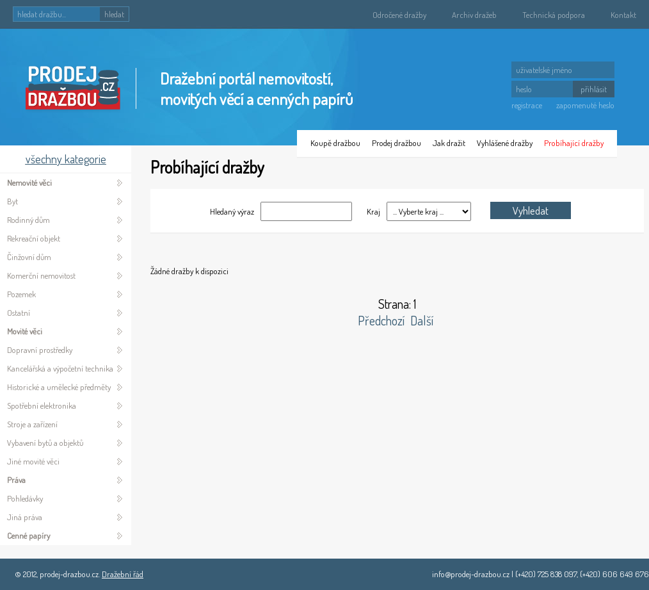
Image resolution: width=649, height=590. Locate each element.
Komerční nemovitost (41, 275)
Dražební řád (122, 574)
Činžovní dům (29, 257)
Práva (16, 480)
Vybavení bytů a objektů (45, 443)
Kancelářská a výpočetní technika (60, 368)
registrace (526, 105)
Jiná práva (24, 517)
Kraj (372, 211)
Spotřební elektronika (41, 405)
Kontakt (623, 15)
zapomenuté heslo (585, 105)
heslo (524, 89)
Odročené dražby (399, 15)
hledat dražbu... (41, 14)
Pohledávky (25, 498)
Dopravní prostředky (39, 350)
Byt (12, 201)
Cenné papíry (28, 535)
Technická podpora (553, 15)
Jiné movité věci (33, 461)
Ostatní (18, 312)
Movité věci (24, 331)
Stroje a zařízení (32, 424)
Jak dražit (449, 143)
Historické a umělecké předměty (59, 387)
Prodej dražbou (396, 143)
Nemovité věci (29, 182)
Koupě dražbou (335, 143)
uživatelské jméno (544, 70)
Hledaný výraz (232, 211)
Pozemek (21, 294)
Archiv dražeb (474, 15)
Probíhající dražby (574, 143)
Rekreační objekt (33, 238)
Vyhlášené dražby (505, 143)
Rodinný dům (28, 220)
